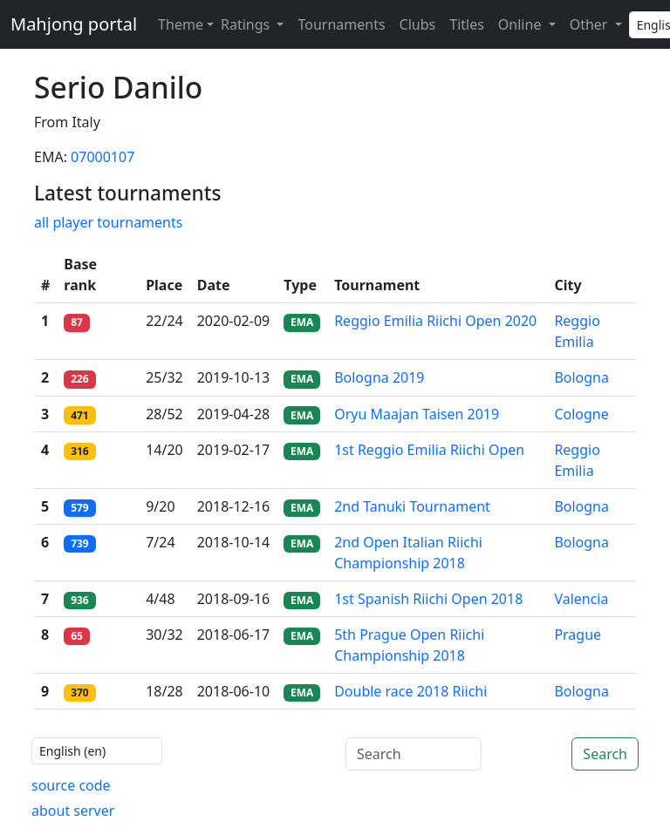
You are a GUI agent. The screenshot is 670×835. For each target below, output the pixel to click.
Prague (577, 634)
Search (605, 754)
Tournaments (341, 24)
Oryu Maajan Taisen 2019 (416, 414)
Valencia (581, 598)
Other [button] (591, 24)
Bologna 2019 (379, 377)
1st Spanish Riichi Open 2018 (428, 598)
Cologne (581, 414)
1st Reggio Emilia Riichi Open (429, 449)
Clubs (418, 24)
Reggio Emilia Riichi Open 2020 (435, 320)
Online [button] (521, 24)
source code (71, 785)
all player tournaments (108, 222)
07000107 (102, 156)
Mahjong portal (73, 24)
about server (72, 810)
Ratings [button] (247, 24)
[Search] (413, 754)
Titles (466, 24)
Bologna (581, 377)
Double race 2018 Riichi (410, 691)
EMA (302, 322)
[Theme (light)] (182, 24)
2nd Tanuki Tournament (412, 506)
